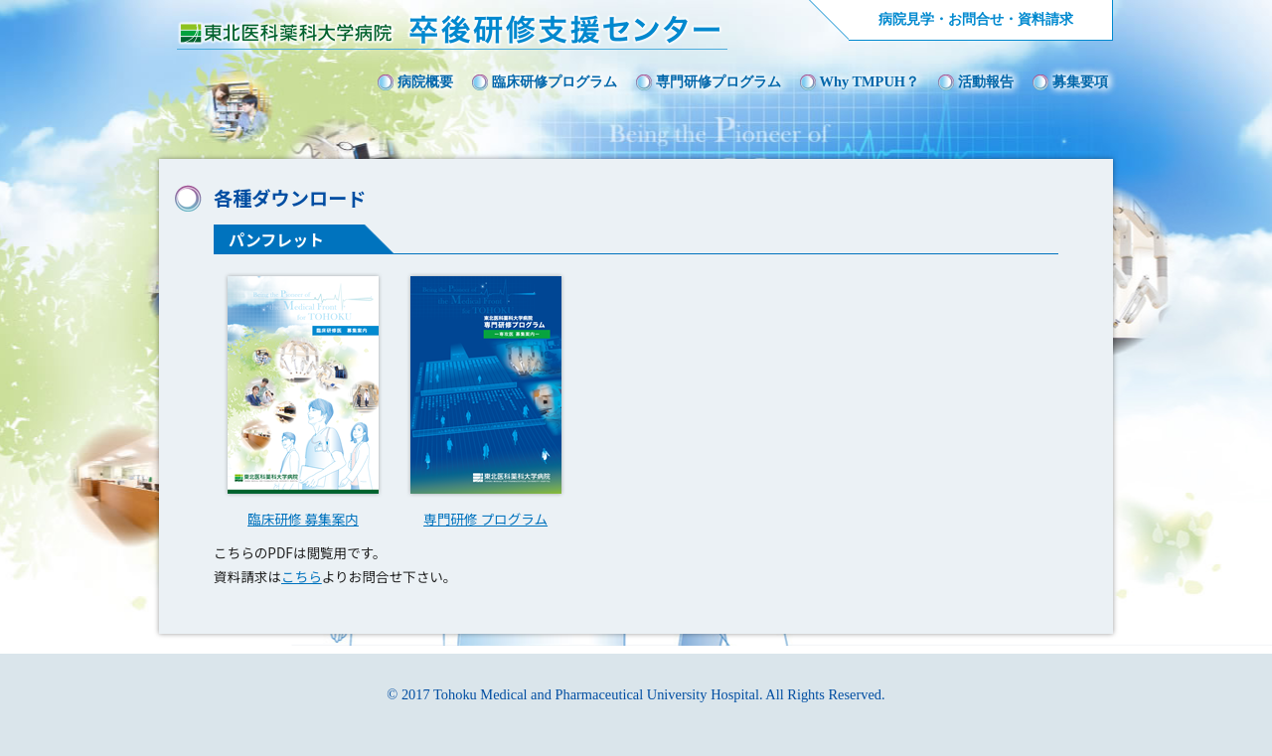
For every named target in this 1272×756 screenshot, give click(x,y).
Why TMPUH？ (869, 81)
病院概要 (425, 81)
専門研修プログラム (718, 81)
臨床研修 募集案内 (303, 519)
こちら (301, 576)
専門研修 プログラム (485, 519)
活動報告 (986, 81)
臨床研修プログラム (554, 81)
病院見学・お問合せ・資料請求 (975, 19)
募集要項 (1080, 81)
